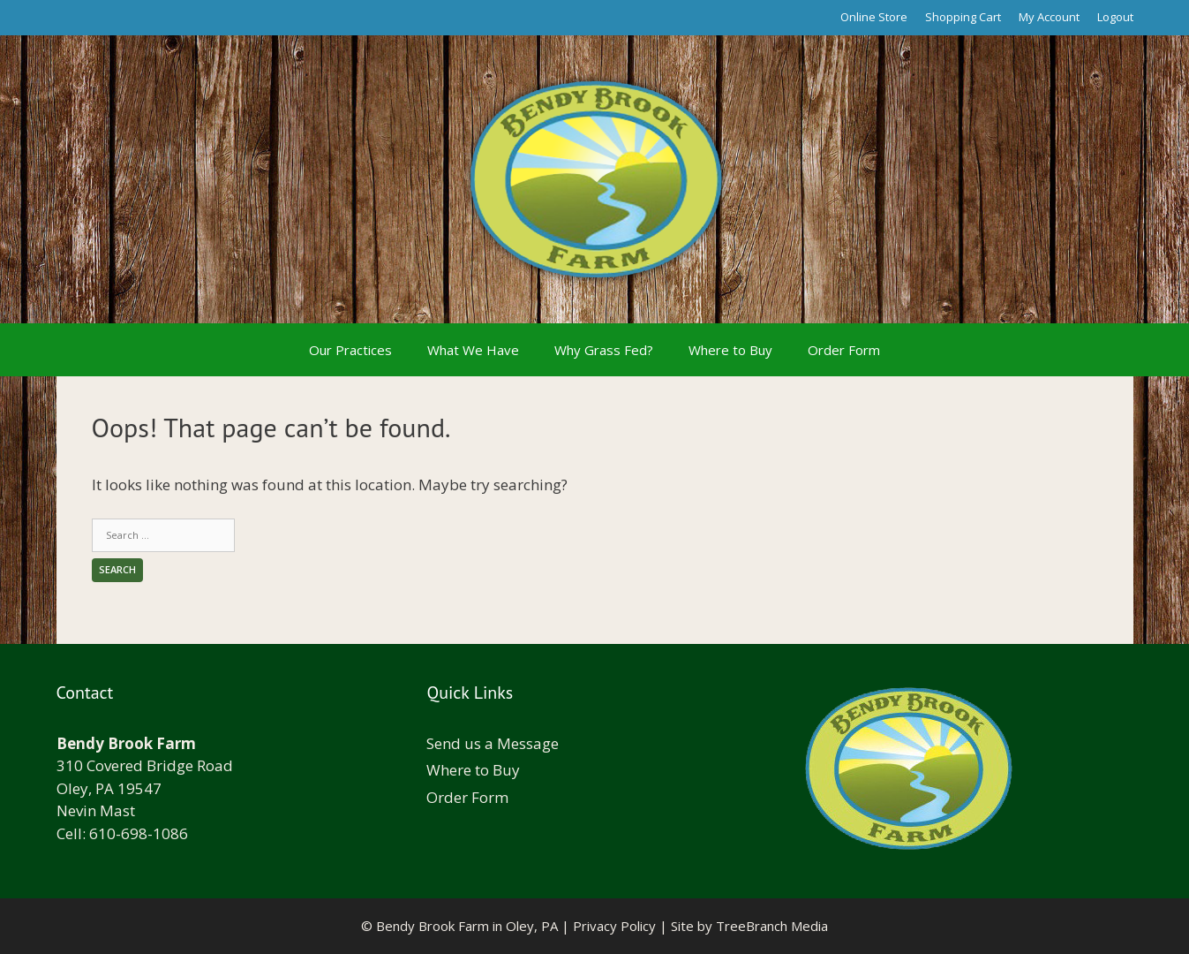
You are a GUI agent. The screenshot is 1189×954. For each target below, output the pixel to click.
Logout (1115, 17)
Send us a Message (492, 743)
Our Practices (350, 350)
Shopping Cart (963, 17)
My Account (1049, 17)
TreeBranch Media (772, 926)
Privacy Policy (614, 926)
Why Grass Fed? (603, 350)
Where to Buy (730, 350)
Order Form (844, 350)
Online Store (873, 17)
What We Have (473, 350)
